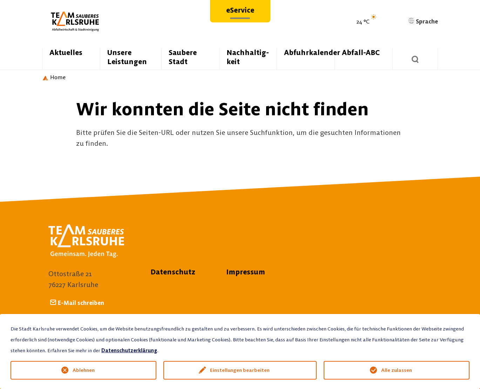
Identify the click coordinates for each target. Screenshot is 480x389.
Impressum (245, 271)
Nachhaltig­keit (248, 57)
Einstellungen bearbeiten (240, 370)
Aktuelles (65, 52)
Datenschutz (172, 271)
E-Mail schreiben (81, 303)
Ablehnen (84, 370)
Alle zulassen (396, 370)
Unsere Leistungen (127, 57)
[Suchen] (415, 59)
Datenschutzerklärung (129, 350)
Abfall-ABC (361, 52)
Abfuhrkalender (309, 52)
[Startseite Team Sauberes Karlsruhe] (54, 77)
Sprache (423, 21)
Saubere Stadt (183, 57)
